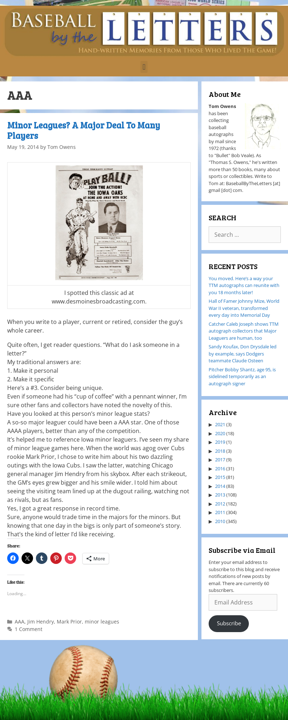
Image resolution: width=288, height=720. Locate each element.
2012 (220, 503)
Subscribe (229, 623)
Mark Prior (69, 621)
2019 (220, 442)
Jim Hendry (40, 621)
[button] (143, 67)
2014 (220, 486)
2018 (220, 451)
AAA (19, 621)
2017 (220, 459)
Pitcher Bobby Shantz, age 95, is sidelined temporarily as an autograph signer (242, 376)
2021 (220, 424)
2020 (220, 433)
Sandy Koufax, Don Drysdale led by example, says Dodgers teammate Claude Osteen (243, 353)
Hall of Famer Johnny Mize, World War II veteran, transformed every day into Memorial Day (244, 308)
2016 (220, 468)
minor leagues (102, 621)
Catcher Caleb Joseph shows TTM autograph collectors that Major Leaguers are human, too (244, 331)
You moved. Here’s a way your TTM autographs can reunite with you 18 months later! (244, 285)
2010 (220, 521)
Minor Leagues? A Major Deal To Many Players (83, 130)
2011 (220, 512)
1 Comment (28, 629)
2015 (220, 477)
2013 (220, 494)
